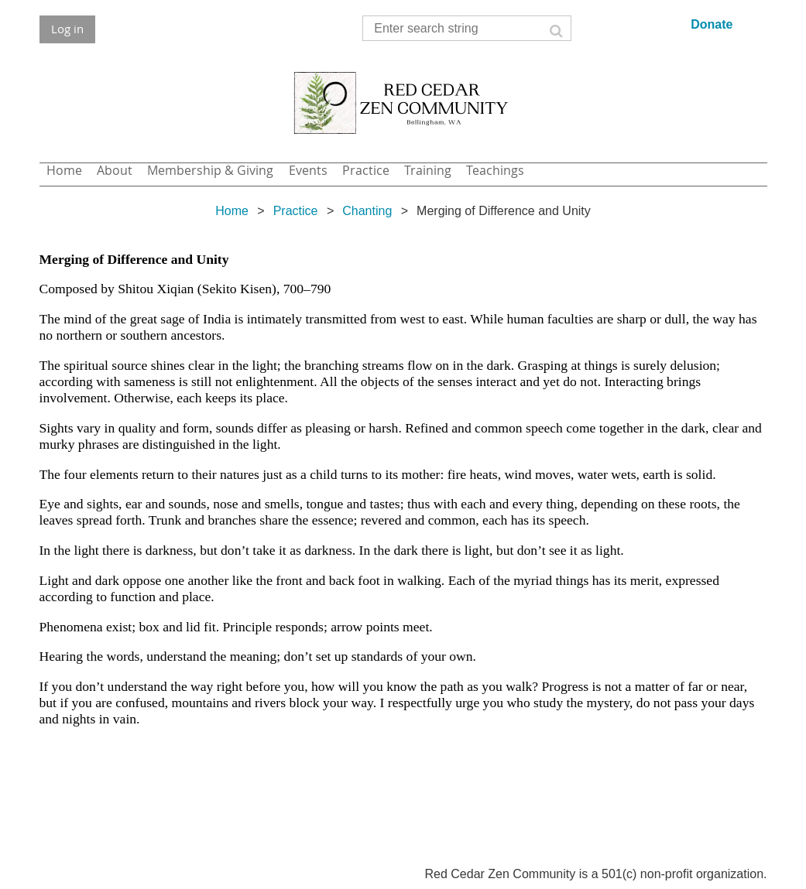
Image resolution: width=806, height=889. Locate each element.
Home (232, 210)
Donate (711, 24)
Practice (295, 210)
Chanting (367, 210)
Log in (67, 28)
